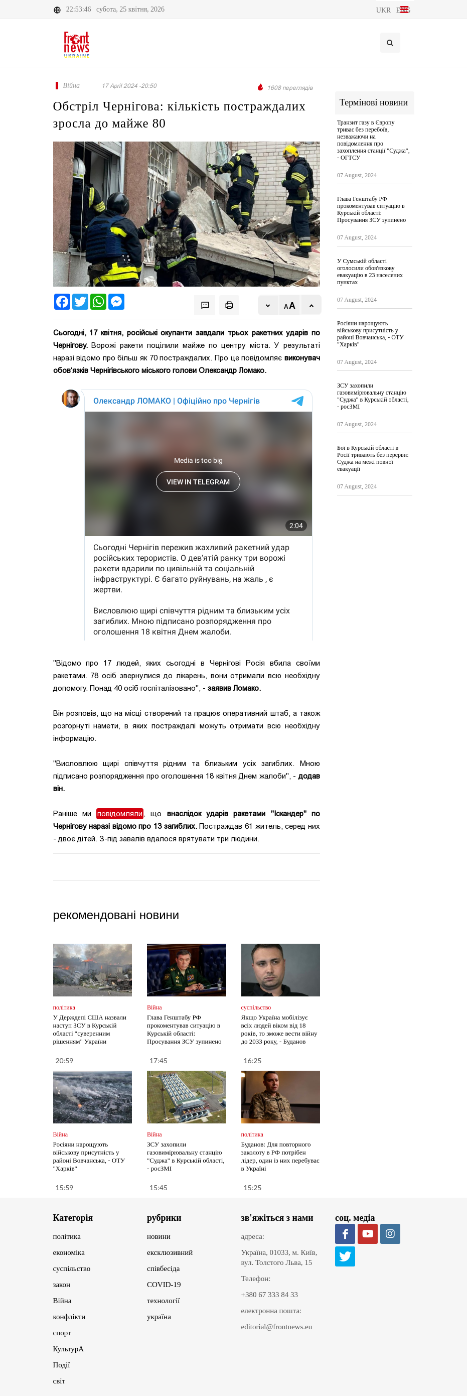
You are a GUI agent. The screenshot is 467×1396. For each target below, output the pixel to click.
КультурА (68, 1349)
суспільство (72, 1268)
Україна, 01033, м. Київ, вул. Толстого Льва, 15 (279, 1257)
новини (159, 1236)
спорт (62, 1333)
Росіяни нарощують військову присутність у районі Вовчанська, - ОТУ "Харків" (89, 1156)
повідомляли (119, 813)
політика (67, 1236)
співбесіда (163, 1268)
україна (159, 1317)
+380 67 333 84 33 (269, 1295)
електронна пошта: (271, 1311)
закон (62, 1285)
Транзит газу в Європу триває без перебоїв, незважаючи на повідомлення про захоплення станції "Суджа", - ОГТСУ (373, 140)
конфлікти (69, 1317)
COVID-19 (164, 1285)
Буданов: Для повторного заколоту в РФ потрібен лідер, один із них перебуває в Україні (280, 1156)
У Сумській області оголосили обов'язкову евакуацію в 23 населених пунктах (370, 272)
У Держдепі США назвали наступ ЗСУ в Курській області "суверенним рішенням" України (90, 1029)
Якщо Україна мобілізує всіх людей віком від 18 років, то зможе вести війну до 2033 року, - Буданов (279, 1029)
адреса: (253, 1236)
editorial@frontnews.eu (277, 1327)
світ (59, 1381)
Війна (62, 1301)
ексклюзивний (170, 1252)
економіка (69, 1252)
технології (163, 1301)
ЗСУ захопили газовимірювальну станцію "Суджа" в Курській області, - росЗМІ (186, 1156)
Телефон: (256, 1279)
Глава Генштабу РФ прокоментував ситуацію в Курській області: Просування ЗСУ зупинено (184, 1029)
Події (61, 1365)
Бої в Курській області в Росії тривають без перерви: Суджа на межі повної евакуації (373, 458)
